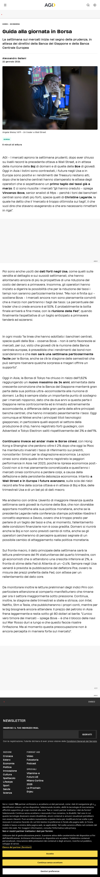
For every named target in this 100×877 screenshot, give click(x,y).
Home (5, 24)
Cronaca (8, 756)
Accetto (50, 853)
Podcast (31, 763)
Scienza (7, 792)
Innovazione (10, 770)
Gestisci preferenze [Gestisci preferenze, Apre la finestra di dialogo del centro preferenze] (50, 871)
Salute (6, 789)
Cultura (7, 774)
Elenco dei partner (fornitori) (16, 845)
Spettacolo (9, 778)
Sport (6, 785)
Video (30, 756)
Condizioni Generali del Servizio (82, 741)
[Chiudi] (95, 805)
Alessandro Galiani (14, 58)
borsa (7, 139)
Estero (6, 759)
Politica (7, 767)
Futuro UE (32, 776)
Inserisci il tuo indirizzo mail (21, 728)
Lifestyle (8, 781)
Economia (15, 24)
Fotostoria (32, 759)
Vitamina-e (33, 773)
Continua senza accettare (50, 862)
